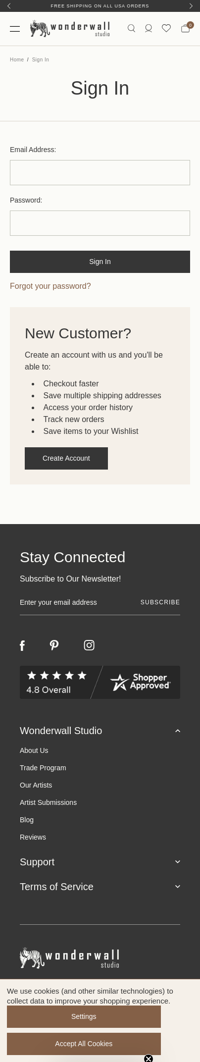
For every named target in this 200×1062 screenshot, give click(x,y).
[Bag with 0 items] (185, 29)
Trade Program (43, 768)
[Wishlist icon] (166, 28)
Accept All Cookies (83, 1044)
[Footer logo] (100, 958)
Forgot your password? (50, 286)
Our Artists (36, 785)
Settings (84, 1016)
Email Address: (33, 150)
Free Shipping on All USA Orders (100, 5)
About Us (34, 750)
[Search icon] (131, 28)
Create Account (66, 458)
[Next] (191, 6)
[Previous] (8, 6)
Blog (27, 820)
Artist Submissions (48, 802)
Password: (26, 200)
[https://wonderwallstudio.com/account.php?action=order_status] (148, 28)
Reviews (33, 837)
